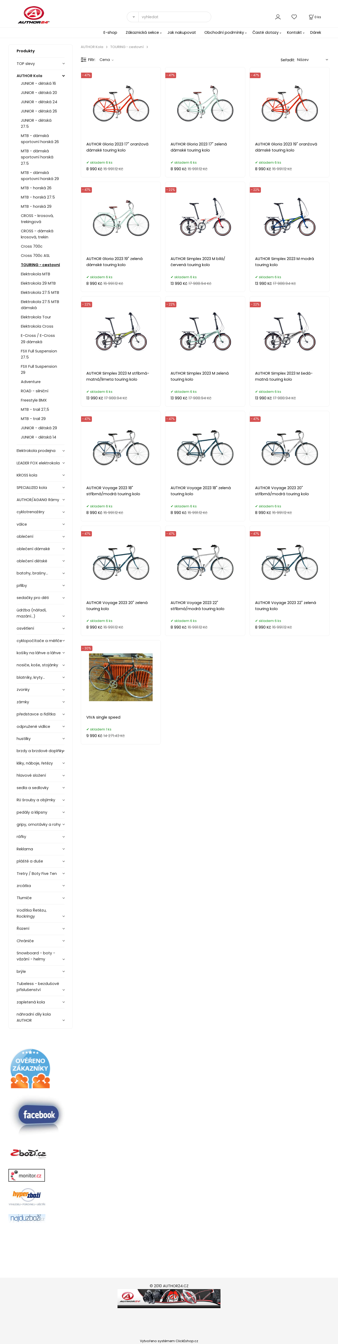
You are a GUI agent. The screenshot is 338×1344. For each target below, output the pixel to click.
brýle (21, 971)
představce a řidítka (36, 714)
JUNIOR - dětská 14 (38, 437)
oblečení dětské (32, 561)
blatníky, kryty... (31, 677)
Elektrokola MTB (35, 274)
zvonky (23, 689)
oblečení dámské (33, 548)
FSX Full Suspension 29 (39, 369)
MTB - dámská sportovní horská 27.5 (37, 157)
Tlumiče (24, 897)
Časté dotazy (265, 32)
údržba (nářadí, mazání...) (31, 613)
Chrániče (25, 941)
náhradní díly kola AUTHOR (34, 1017)
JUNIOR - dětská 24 (39, 102)
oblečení (25, 536)
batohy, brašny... (32, 573)
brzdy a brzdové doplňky (40, 750)
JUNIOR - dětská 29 (39, 428)
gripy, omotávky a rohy (39, 824)
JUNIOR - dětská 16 (38, 83)
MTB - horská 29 (36, 206)
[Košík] (314, 17)
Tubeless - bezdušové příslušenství (38, 986)
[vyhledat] (174, 17)
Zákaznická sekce (142, 32)
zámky (23, 702)
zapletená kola (31, 1002)
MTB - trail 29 (33, 418)
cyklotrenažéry (30, 512)
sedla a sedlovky (33, 787)
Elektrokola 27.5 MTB (40, 292)
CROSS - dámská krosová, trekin (37, 234)
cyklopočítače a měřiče (39, 640)
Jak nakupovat (181, 32)
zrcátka (24, 885)
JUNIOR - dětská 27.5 (36, 123)
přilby (22, 585)
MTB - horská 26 (36, 188)
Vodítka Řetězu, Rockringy (31, 913)
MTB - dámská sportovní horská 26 (40, 138)
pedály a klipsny (32, 812)
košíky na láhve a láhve (39, 653)
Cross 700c (32, 246)
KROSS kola (27, 475)
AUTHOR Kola (29, 75)
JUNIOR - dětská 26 (39, 111)
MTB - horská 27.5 (38, 197)
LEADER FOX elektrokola (38, 463)
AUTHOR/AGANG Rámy (38, 499)
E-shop (110, 32)
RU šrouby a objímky (36, 800)
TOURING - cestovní (40, 264)
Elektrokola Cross (37, 326)
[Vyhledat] (132, 17)
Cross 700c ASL (35, 255)
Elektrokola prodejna (36, 450)
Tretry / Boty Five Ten (37, 873)
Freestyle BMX (34, 400)
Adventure (31, 381)
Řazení (23, 928)
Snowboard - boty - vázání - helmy (36, 956)
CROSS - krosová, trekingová (37, 218)
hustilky (24, 738)
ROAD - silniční (34, 391)
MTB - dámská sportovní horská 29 (40, 175)
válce (22, 524)
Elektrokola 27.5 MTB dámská (40, 304)
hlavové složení (31, 775)
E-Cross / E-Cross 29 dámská (38, 338)
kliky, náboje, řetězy (35, 763)
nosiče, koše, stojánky (37, 665)
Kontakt (294, 32)
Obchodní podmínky (224, 32)
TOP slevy (26, 63)
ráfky (21, 836)
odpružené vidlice (33, 726)
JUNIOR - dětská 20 (39, 92)
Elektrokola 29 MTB (38, 283)
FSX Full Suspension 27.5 (39, 354)
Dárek (315, 32)
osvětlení (25, 628)
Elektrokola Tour (36, 317)
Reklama (25, 849)
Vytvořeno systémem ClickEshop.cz (169, 1341)
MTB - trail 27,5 (35, 409)
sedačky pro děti (33, 597)
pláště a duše (30, 861)
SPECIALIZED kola (32, 487)
